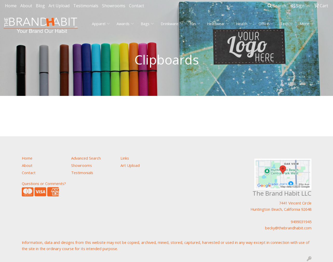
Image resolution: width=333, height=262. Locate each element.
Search (277, 6)
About (26, 6)
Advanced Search (86, 158)
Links (124, 158)
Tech (286, 23)
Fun (194, 23)
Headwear (218, 23)
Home (11, 6)
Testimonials (85, 6)
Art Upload (59, 6)
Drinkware (172, 23)
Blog (40, 6)
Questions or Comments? (44, 183)
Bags (147, 23)
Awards (125, 23)
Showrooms (113, 6)
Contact (136, 6)
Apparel (101, 23)
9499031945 (301, 221)
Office (266, 23)
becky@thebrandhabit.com (288, 227)
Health (244, 23)
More (307, 23)
